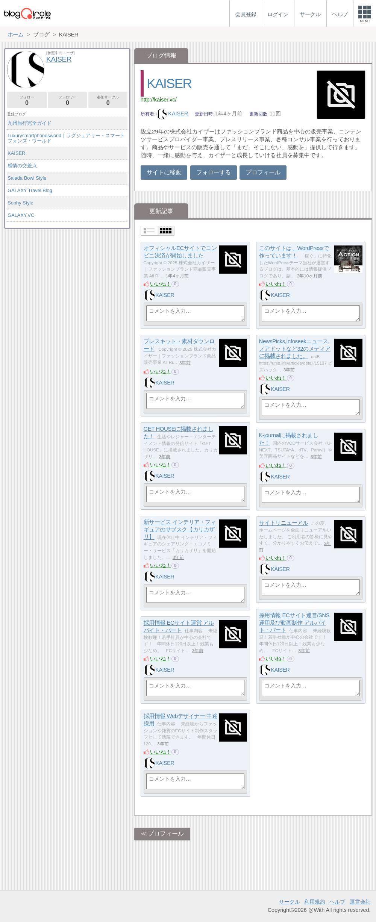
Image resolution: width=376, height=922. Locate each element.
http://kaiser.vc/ (159, 100)
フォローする (213, 172)
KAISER (169, 83)
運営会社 (360, 902)
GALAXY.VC (21, 215)
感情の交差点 (22, 165)
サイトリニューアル (283, 523)
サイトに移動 (164, 172)
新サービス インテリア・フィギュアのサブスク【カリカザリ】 (180, 529)
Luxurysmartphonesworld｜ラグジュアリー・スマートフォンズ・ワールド (66, 138)
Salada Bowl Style (27, 178)
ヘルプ (337, 902)
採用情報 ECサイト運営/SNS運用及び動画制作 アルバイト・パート (294, 622)
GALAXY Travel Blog (30, 190)
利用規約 (314, 902)
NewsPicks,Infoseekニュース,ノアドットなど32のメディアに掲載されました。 (295, 348)
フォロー (27, 100)
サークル (289, 902)
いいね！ (160, 284)
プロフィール (263, 172)
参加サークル (108, 100)
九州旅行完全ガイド (30, 123)
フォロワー (67, 100)
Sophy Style (20, 203)
